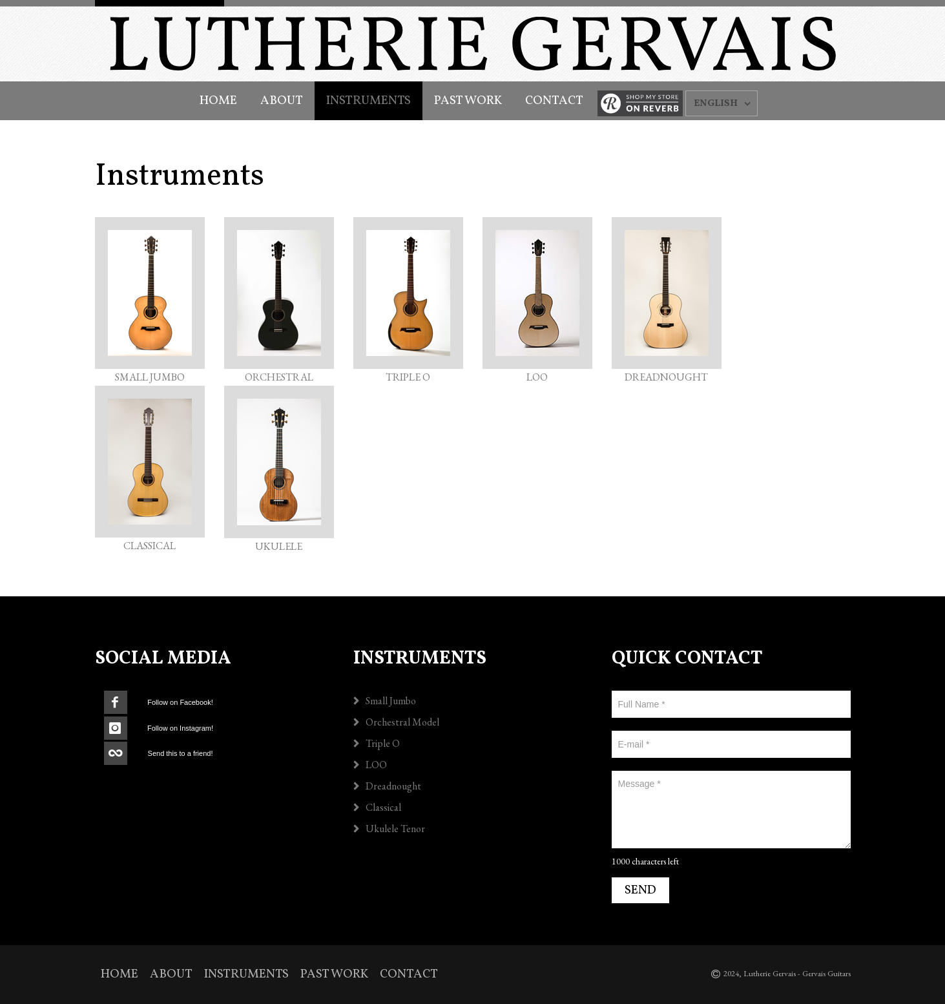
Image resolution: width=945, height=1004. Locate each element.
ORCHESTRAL (279, 377)
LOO (537, 377)
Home (218, 100)
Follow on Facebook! (180, 702)
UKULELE (278, 546)
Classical (383, 807)
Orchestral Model (402, 722)
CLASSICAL (149, 545)
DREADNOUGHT (666, 377)
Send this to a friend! (180, 753)
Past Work (468, 100)
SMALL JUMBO (150, 377)
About (281, 100)
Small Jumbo (391, 700)
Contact (554, 100)
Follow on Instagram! (180, 728)
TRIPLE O (408, 377)
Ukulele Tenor (395, 828)
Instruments (368, 100)
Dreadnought (393, 786)
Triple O (383, 743)
